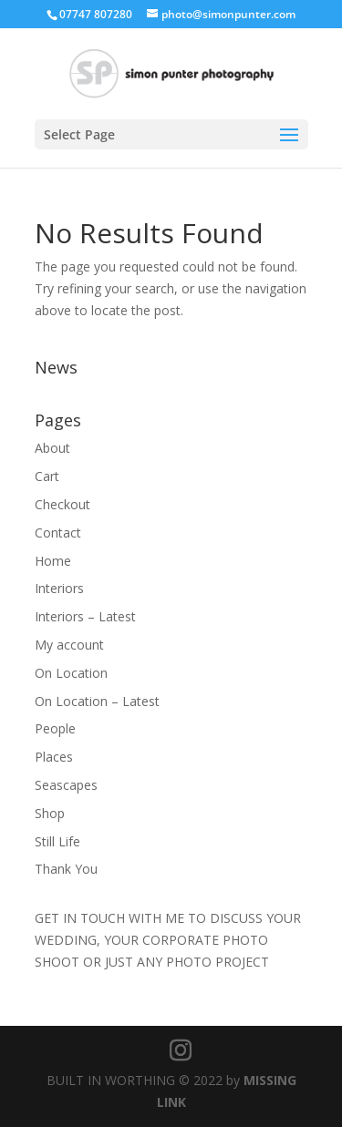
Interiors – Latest (85, 616)
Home (53, 560)
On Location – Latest (97, 701)
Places (54, 756)
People (55, 728)
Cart (47, 476)
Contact (58, 532)
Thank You (66, 868)
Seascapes (66, 785)
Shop (50, 813)
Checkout (62, 504)
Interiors (59, 588)
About (52, 447)
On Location (71, 672)
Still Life (57, 841)
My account (69, 644)
